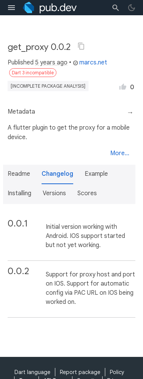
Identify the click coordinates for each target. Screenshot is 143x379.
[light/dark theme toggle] (131, 7)
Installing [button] (19, 193)
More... (119, 153)
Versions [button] (54, 193)
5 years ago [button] (51, 62)
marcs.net (90, 62)
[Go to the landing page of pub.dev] (50, 7)
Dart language (32, 372)
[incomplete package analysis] (48, 86)
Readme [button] (19, 174)
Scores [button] (87, 193)
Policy (117, 372)
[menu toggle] (11, 7)
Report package (80, 372)
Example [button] (96, 174)
